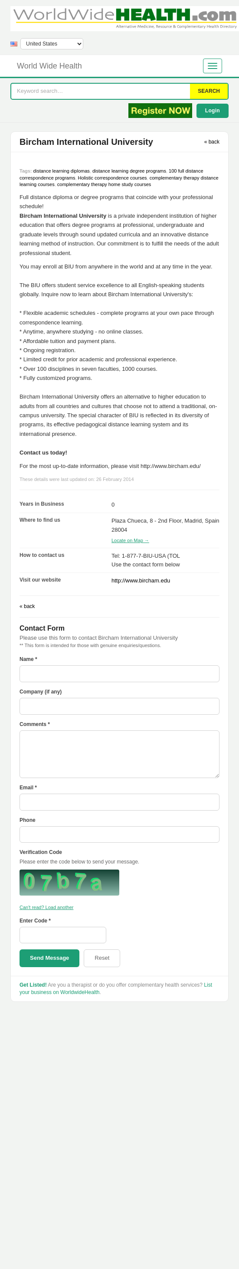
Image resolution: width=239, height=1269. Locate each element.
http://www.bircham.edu (140, 580)
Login (212, 111)
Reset (102, 958)
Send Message (49, 958)
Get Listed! (33, 985)
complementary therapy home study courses (104, 184)
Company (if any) (41, 692)
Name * (28, 659)
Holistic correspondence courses (112, 177)
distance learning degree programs (129, 170)
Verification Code (41, 852)
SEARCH (209, 91)
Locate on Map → (130, 540)
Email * (28, 788)
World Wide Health (49, 66)
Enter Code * (35, 921)
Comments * (35, 724)
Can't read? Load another (46, 907)
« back (211, 142)
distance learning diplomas (61, 170)
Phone (28, 820)
